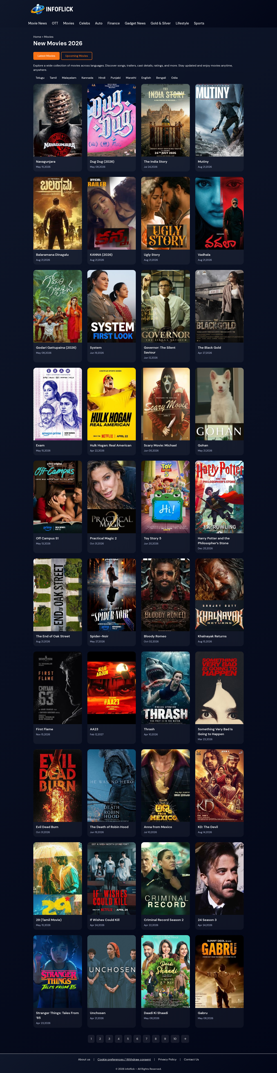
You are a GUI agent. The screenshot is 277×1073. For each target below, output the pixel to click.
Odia (174, 78)
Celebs (84, 23)
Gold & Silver (161, 23)
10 (175, 1039)
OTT (55, 23)
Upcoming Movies (76, 56)
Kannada (87, 78)
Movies (68, 23)
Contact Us (191, 1059)
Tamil (53, 78)
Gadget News (135, 23)
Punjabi (115, 78)
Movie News (37, 23)
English (146, 78)
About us (84, 1059)
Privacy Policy (167, 1059)
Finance (114, 23)
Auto (98, 23)
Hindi (102, 78)
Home (37, 37)
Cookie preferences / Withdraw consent (124, 1059)
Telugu (40, 78)
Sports (199, 23)
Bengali (161, 78)
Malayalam (69, 78)
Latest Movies (46, 56)
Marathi (131, 78)
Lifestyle (182, 23)
